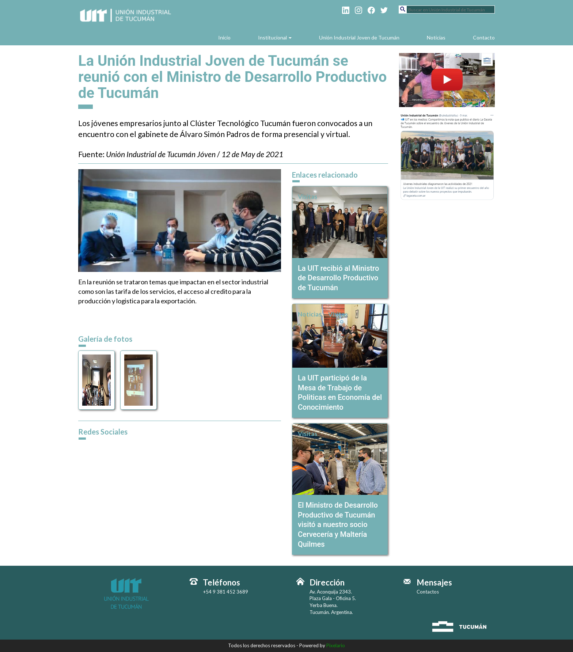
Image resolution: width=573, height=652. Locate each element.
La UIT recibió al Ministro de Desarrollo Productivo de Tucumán (338, 278)
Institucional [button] (275, 37)
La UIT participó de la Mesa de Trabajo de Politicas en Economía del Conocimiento (340, 393)
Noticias (436, 37)
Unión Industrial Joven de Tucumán (359, 37)
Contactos (428, 592)
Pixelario (335, 645)
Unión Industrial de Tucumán (126, 22)
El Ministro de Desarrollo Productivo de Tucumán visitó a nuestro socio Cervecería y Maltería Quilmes (338, 524)
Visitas (307, 196)
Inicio (224, 37)
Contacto (484, 37)
